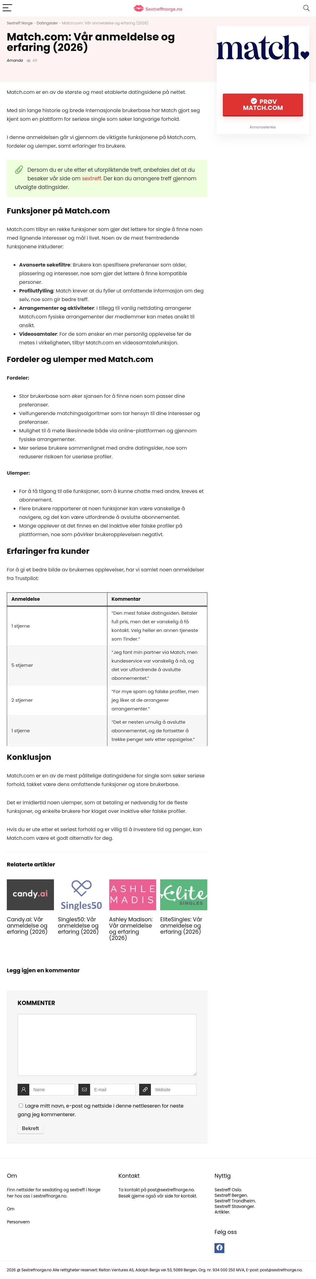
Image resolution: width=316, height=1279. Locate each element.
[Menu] (7, 8)
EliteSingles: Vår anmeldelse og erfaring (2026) (181, 926)
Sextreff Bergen (230, 1195)
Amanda (15, 60)
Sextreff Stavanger (234, 1206)
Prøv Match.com (263, 104)
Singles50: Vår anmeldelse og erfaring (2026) (78, 926)
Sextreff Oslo (227, 1190)
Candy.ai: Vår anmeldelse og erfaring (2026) (27, 926)
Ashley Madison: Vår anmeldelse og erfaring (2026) (131, 929)
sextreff (91, 178)
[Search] (306, 8)
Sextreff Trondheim (234, 1201)
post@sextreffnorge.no (171, 1190)
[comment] (107, 1045)
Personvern (18, 1222)
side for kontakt (180, 1196)
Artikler (221, 1212)
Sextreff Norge (20, 23)
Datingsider (47, 23)
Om (10, 1209)
